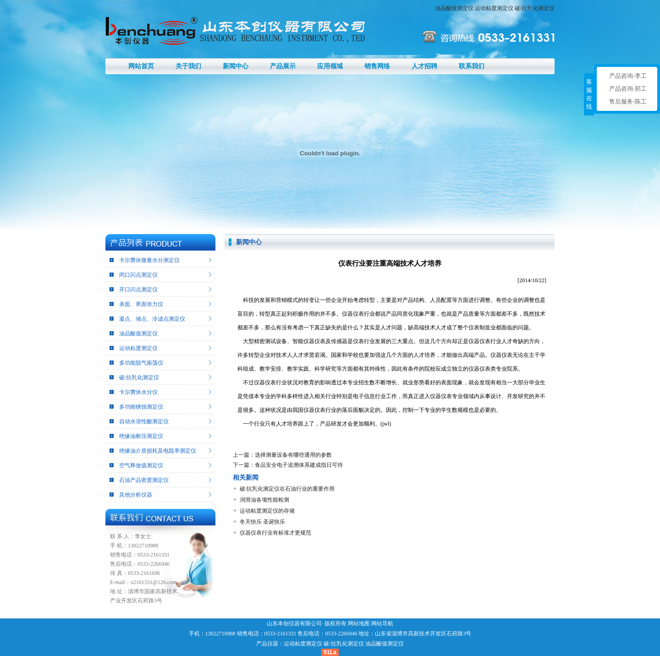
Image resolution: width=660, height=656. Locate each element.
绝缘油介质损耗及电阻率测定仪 (157, 451)
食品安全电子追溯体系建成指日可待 (299, 465)
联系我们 (471, 66)
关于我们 (188, 66)
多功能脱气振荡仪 (141, 363)
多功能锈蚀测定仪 (141, 407)
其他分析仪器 (135, 495)
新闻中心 (235, 66)
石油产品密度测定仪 (144, 480)
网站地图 (359, 623)
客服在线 (589, 94)
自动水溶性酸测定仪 (144, 421)
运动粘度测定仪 (494, 8)
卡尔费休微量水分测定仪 (149, 260)
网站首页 (141, 66)
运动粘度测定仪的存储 (267, 511)
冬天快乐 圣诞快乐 (262, 522)
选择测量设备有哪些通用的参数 (293, 455)
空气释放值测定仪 (141, 465)
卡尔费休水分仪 (138, 392)
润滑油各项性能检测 (264, 500)
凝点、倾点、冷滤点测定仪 (152, 319)
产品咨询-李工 (628, 75)
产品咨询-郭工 (628, 88)
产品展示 (283, 66)
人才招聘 (424, 66)
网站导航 (382, 623)
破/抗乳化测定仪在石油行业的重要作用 (287, 489)
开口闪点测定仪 (138, 289)
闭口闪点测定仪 (138, 275)
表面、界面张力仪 (141, 304)
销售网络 (377, 66)
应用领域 (330, 66)
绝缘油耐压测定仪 (141, 436)
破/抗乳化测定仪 (535, 8)
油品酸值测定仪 (454, 8)
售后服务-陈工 (628, 101)
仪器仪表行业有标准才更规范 (275, 533)
